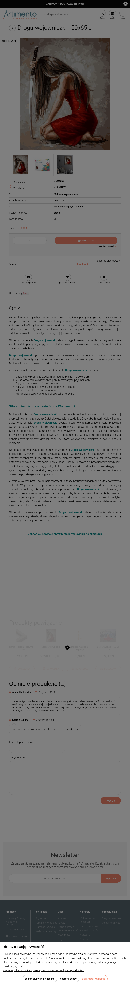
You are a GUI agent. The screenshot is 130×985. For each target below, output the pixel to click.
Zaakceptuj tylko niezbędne (40, 978)
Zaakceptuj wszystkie (93, 978)
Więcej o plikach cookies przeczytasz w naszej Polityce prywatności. (43, 970)
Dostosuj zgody (68, 978)
